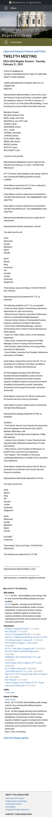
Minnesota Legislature (25, 2)
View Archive (10, 699)
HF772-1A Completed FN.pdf (17, 634)
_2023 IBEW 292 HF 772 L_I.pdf (18, 671)
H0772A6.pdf (11, 631)
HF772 (8, 595)
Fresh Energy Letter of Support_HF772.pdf (23, 663)
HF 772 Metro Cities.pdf (15, 668)
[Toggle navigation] (6, 8)
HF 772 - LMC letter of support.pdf (20, 648)
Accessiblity (10, 807)
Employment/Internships (16, 801)
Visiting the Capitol (13, 804)
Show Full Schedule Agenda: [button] (16, 738)
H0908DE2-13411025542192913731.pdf (23, 657)
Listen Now (10, 692)
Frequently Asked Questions (17, 809)
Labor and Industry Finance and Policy (24, 51)
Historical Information (14, 798)
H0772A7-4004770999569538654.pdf (22, 651)
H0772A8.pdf (11, 680)
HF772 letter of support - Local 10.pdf (21, 643)
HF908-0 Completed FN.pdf (17, 629)
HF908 (8, 604)
